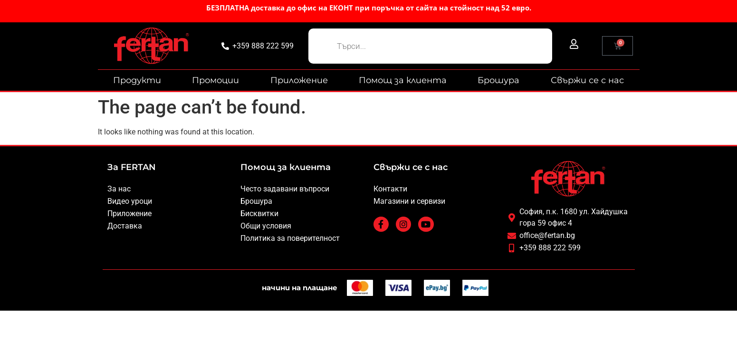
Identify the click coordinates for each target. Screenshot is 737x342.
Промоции (215, 80)
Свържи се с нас (587, 80)
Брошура (498, 80)
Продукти (137, 80)
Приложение (299, 80)
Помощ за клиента (403, 80)
